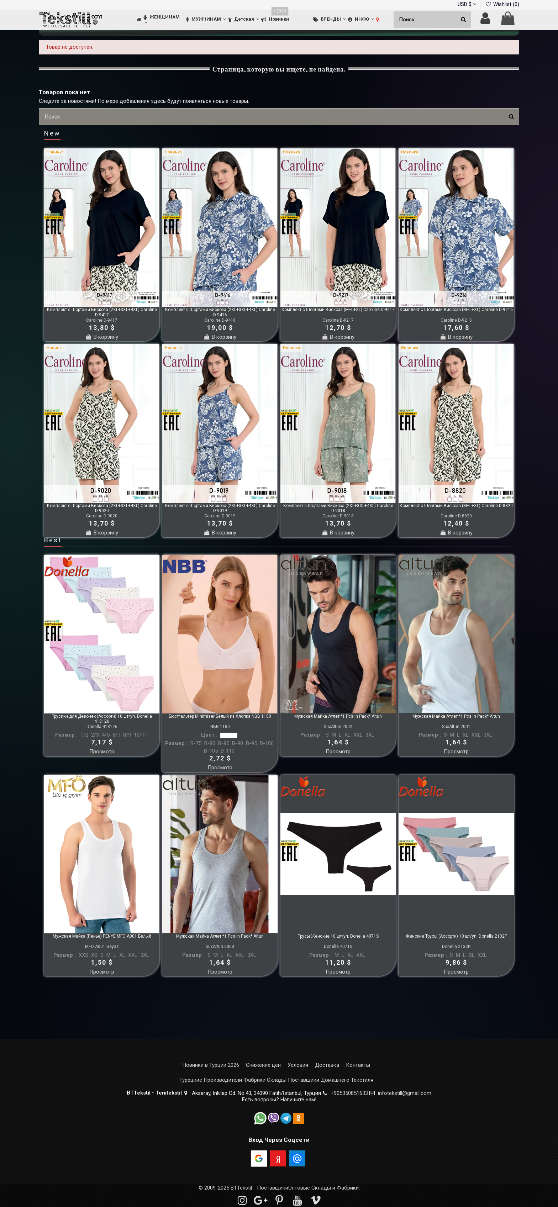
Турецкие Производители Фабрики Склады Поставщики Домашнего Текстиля (276, 1080)
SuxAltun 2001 (456, 726)
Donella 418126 (101, 726)
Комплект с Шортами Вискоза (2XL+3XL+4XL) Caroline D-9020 (102, 508)
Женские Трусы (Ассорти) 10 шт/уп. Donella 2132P (456, 936)
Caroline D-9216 (456, 320)
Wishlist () (502, 4)
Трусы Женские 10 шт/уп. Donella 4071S (338, 936)
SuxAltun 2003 (220, 946)
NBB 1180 (220, 726)
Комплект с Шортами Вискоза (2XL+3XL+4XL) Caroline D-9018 (338, 508)
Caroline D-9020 (101, 515)
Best (53, 540)
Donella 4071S (338, 946)
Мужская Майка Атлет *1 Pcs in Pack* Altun (338, 716)
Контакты (358, 1065)
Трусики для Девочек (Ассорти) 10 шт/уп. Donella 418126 (102, 719)
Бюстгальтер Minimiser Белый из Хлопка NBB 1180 (220, 716)
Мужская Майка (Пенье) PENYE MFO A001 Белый (102, 936)
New (52, 134)
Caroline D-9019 (220, 515)
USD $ (467, 4)
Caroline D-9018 (338, 515)
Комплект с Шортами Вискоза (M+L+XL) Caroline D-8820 (456, 505)
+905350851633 (349, 1093)
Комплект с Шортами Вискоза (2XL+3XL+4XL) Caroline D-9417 (102, 312)
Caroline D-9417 (101, 320)
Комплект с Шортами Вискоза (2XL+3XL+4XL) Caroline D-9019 (220, 508)
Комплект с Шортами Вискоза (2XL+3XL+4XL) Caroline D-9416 (220, 312)
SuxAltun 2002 (338, 726)
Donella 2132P (456, 946)
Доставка (327, 1065)
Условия (298, 1065)
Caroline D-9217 (338, 320)
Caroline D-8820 (456, 515)
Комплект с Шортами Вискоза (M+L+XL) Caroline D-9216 (456, 309)
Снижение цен (263, 1065)
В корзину (101, 337)
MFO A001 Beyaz (102, 946)
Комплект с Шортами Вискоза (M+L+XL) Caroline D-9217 (338, 309)
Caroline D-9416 (220, 320)
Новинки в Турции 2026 (211, 1065)
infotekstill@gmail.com (404, 1093)
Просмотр (101, 751)
